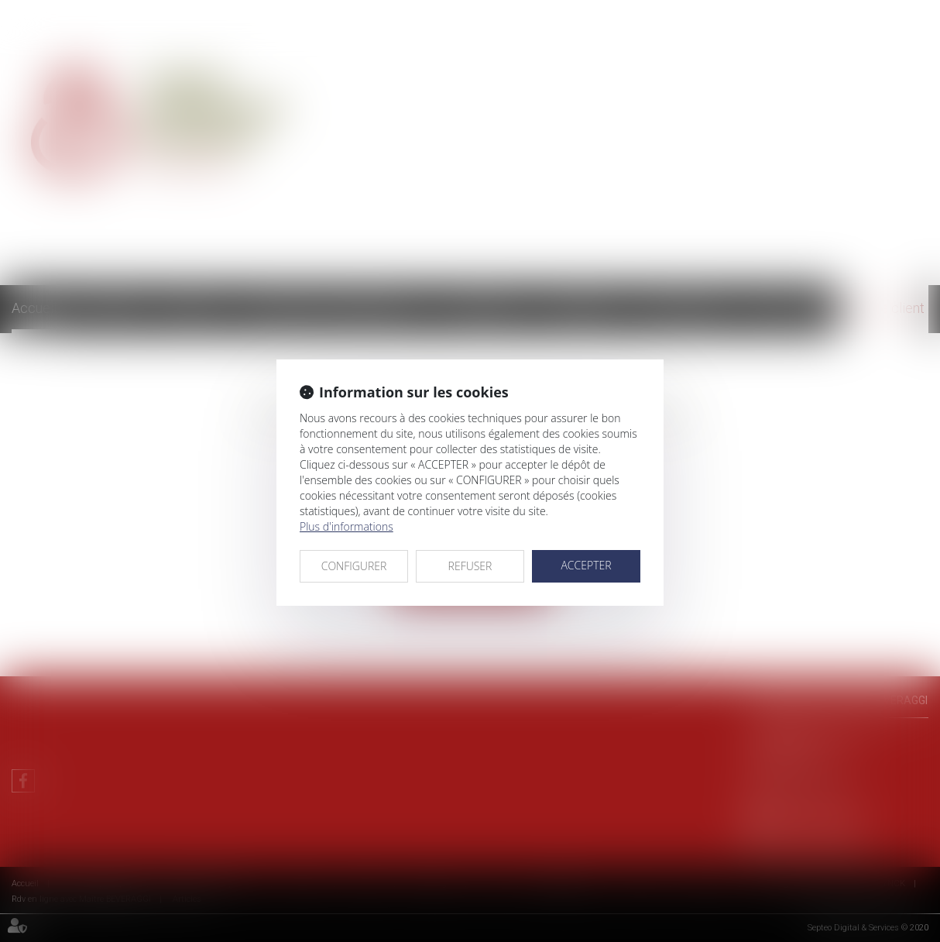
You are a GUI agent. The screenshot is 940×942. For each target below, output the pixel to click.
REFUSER (470, 566)
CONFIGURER (354, 566)
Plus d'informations (346, 526)
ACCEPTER (586, 565)
